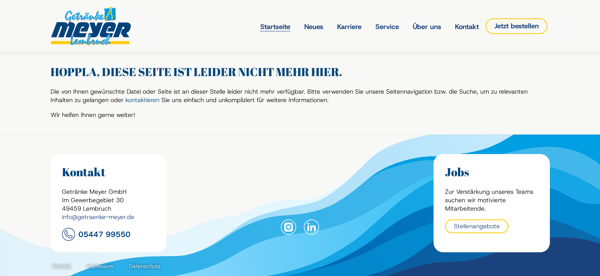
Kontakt (467, 26)
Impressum (100, 266)
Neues (313, 26)
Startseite (275, 26)
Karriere (349, 26)
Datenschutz (144, 266)
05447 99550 (104, 234)
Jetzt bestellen (516, 26)
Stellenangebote (477, 226)
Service (387, 26)
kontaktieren (143, 100)
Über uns (427, 26)
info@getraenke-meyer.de (98, 217)
